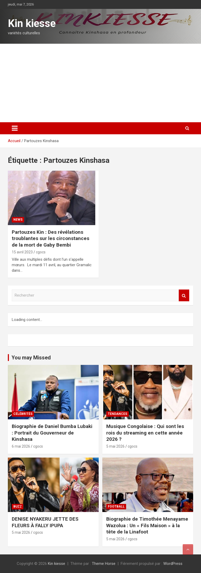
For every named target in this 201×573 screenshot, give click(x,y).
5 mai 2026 (115, 446)
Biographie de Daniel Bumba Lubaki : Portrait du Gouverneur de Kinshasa (52, 432)
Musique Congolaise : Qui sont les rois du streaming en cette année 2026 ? (145, 432)
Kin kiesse (32, 23)
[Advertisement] (100, 83)
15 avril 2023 (22, 252)
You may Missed (31, 357)
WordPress (172, 563)
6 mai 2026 (21, 446)
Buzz (17, 506)
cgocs (41, 252)
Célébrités (22, 414)
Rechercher (184, 295)
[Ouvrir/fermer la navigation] (14, 128)
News (18, 219)
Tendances (117, 414)
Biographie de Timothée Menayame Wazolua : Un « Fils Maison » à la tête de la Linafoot (147, 525)
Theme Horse (103, 563)
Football (116, 506)
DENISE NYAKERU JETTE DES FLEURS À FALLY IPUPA (45, 522)
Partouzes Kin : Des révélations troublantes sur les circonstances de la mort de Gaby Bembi (50, 238)
